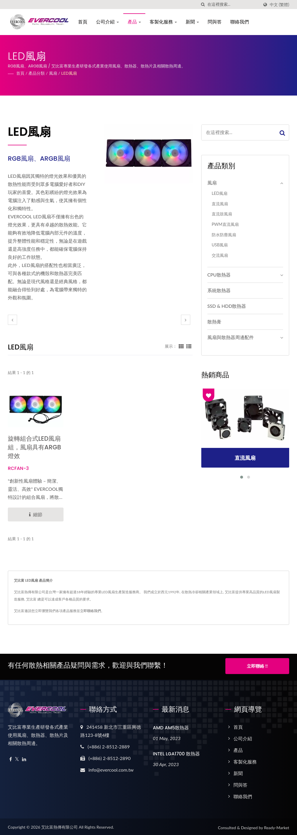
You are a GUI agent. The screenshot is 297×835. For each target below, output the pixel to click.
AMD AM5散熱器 (171, 726)
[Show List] (189, 346)
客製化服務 (162, 22)
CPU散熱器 (219, 274)
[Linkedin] (24, 758)
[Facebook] (10, 758)
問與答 (214, 22)
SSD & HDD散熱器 (226, 306)
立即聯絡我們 (90, 611)
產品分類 (36, 73)
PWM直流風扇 (225, 224)
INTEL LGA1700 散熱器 (176, 752)
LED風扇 (69, 73)
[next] (185, 320)
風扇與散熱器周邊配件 (230, 337)
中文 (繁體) (279, 4)
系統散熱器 (219, 290)
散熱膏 (214, 321)
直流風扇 (220, 203)
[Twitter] (17, 758)
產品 (133, 22)
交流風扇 (220, 255)
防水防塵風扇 (224, 234)
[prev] (12, 320)
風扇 (53, 73)
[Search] (233, 4)
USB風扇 (220, 244)
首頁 (81, 22)
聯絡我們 (238, 22)
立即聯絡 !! (257, 666)
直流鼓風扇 (222, 213)
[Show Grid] (181, 346)
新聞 (191, 22)
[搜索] (203, 4)
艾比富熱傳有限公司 (59, 825)
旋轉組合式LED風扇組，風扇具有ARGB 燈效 (34, 447)
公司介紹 (106, 22)
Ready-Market (276, 826)
